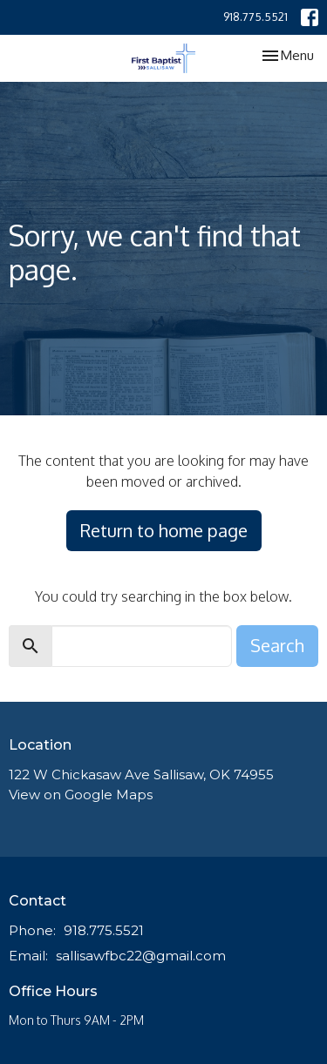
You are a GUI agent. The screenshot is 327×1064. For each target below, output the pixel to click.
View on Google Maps (81, 794)
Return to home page (164, 530)
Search (277, 645)
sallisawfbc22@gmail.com (141, 955)
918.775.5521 (255, 17)
